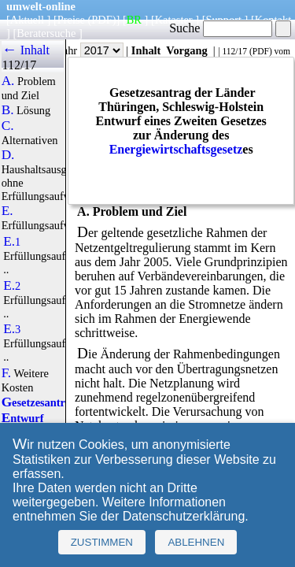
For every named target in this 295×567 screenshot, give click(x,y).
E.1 (11, 241)
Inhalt (146, 50)
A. (8, 81)
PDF (261, 51)
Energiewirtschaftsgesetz (176, 149)
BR (134, 19)
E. (7, 211)
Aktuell (27, 19)
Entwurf (23, 418)
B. (8, 110)
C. (8, 126)
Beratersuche (46, 33)
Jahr (91, 50)
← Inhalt (26, 50)
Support (223, 19)
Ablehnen (196, 542)
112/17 (234, 51)
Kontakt (273, 19)
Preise (71, 19)
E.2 (11, 286)
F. (7, 373)
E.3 (11, 329)
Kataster (174, 19)
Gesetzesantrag (39, 402)
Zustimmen (102, 542)
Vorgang (187, 50)
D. (8, 155)
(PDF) (102, 19)
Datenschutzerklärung (184, 516)
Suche (220, 28)
